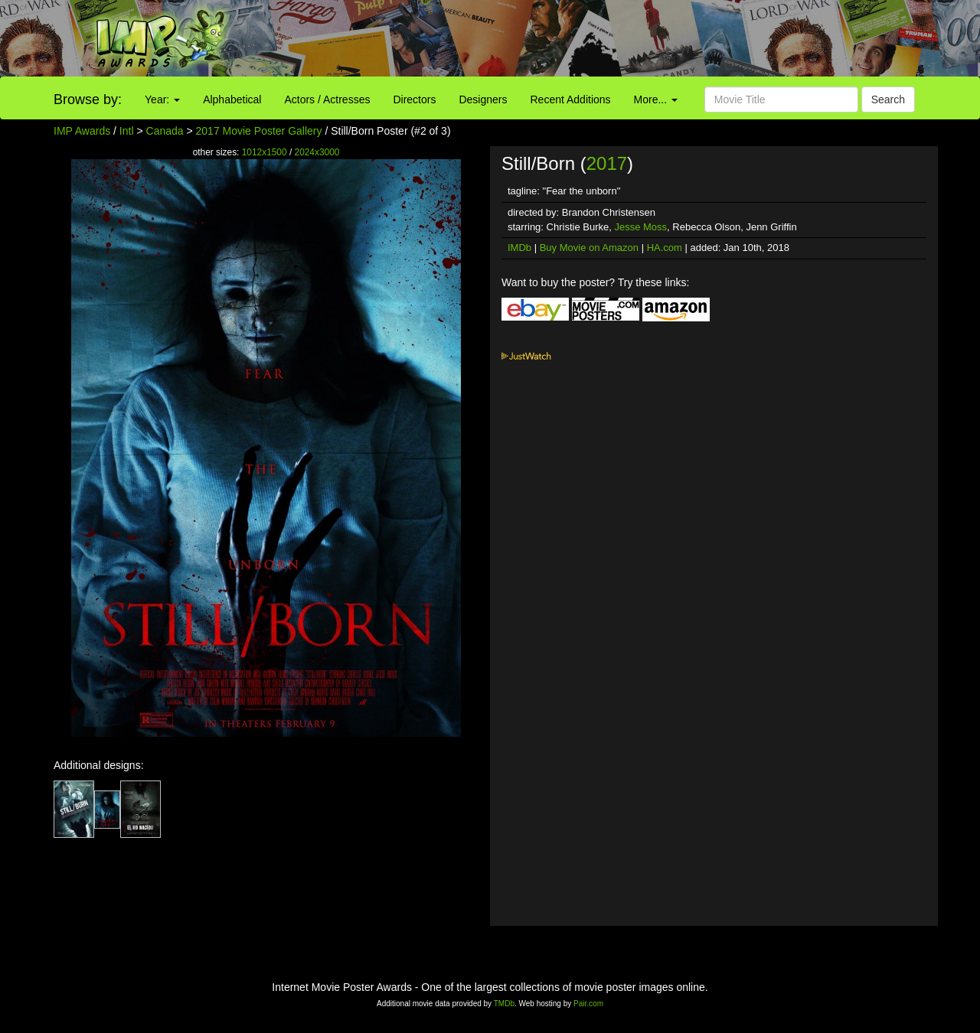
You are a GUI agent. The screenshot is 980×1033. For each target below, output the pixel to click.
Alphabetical (232, 99)
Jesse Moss (640, 227)
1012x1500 (264, 152)
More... (656, 99)
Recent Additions (571, 99)
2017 (606, 163)
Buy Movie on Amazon (589, 247)
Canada (165, 131)
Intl (126, 131)
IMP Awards (82, 131)
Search (888, 99)
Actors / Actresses (327, 99)
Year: (162, 99)
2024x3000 (317, 152)
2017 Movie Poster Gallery (259, 131)
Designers (483, 99)
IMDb (519, 247)
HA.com (664, 247)
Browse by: (88, 99)
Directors (414, 99)
